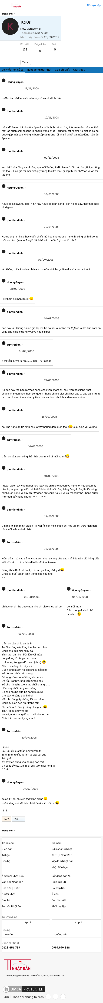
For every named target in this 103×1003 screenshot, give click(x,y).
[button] (5, 5)
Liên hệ (6, 861)
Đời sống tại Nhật (62, 849)
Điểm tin (57, 843)
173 (24, 49)
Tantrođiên (14, 344)
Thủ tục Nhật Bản (62, 855)
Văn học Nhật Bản (12, 881)
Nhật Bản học (60, 867)
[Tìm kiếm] (81, 5)
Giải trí (6, 900)
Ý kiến (55, 894)
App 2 (76, 922)
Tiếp (19, 819)
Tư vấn (7, 934)
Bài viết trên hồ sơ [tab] (13, 69)
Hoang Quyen (15, 82)
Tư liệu (5, 855)
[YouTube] (63, 996)
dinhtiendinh (15, 111)
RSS (6, 996)
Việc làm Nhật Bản (63, 861)
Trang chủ (8, 843)
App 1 (26, 922)
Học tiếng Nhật (11, 888)
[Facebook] (48, 996)
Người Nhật (8, 894)
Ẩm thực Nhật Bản (13, 876)
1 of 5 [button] (6, 819)
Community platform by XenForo (34, 975)
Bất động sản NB (61, 876)
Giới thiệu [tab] (79, 69)
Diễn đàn (7, 849)
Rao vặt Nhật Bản (12, 906)
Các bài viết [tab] (62, 69)
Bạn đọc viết (59, 900)
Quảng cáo (59, 934)
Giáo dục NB (59, 881)
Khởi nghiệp (59, 906)
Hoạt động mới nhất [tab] (39, 69)
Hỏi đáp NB (58, 888)
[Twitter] (55, 996)
